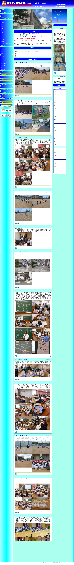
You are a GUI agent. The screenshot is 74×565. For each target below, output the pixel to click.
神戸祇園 (2, 22)
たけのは (2, 26)
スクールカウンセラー (4, 87)
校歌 (2, 51)
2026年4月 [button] (59, 88)
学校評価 (2, 79)
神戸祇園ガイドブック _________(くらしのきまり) (5, 18)
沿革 (2, 49)
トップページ (3, 9)
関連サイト (2, 99)
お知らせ (2, 14)
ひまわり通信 (3, 63)
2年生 (2, 30)
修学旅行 (2, 39)
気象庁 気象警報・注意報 (5, 94)
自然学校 (2, 41)
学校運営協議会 (3, 74)
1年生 (2, 28)
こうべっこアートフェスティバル (6, 43)
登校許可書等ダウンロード (5, 89)
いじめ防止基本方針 (4, 84)
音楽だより (3, 67)
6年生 (2, 37)
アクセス (2, 53)
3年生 (2, 32)
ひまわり (2, 24)
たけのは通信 (3, 65)
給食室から (2, 71)
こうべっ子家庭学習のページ (6, 92)
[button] (32, 95)
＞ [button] (63, 88)
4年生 (2, 34)
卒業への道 (3, 45)
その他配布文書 (3, 69)
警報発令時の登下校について (5, 12)
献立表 (2, 61)
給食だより (3, 59)
